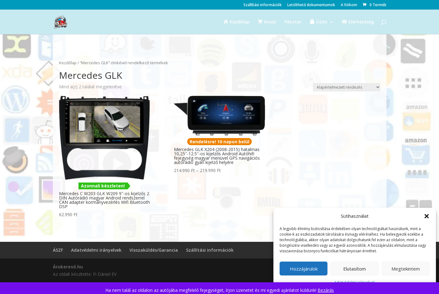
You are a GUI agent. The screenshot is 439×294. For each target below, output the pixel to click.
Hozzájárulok (304, 269)
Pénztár (293, 22)
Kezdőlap (68, 62)
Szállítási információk (262, 5)
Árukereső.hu (68, 267)
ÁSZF (58, 250)
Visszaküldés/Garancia (153, 250)
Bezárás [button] (326, 290)
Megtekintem (405, 269)
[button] (427, 216)
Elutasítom (354, 269)
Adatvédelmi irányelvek (96, 250)
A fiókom (349, 5)
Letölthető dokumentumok (311, 5)
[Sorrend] (346, 87)
